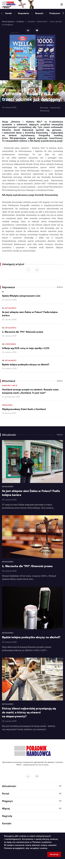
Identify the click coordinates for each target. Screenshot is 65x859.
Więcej (60, 287)
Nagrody (7, 815)
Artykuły (20, 21)
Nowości (39, 13)
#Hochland (44, 111)
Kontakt (6, 823)
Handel (8, 13)
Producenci (54, 13)
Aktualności (10, 308)
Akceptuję (54, 854)
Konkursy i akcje (9, 385)
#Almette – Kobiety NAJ (50, 108)
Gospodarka (23, 13)
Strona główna (8, 21)
